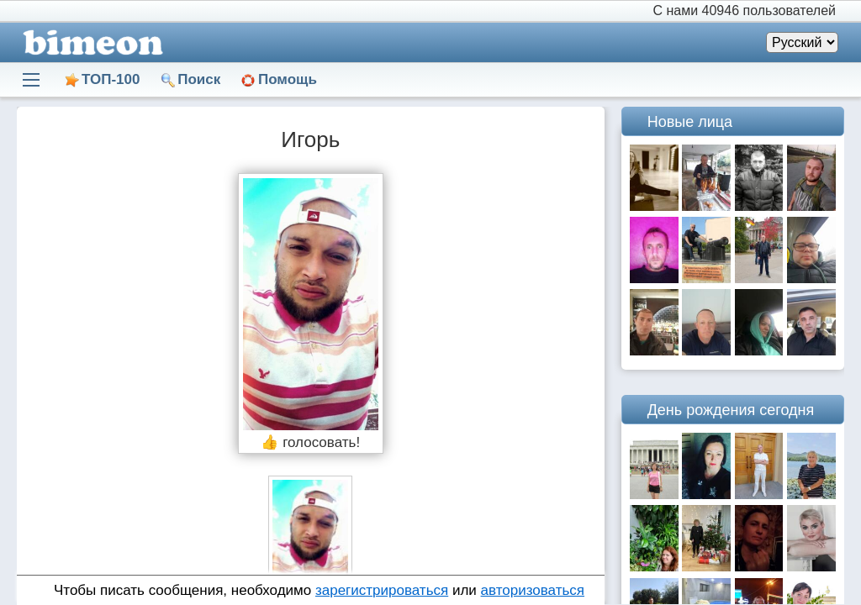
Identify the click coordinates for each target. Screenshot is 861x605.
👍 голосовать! (310, 442)
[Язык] (802, 42)
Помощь (287, 79)
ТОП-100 (111, 79)
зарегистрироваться (381, 590)
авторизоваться (532, 590)
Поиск (198, 79)
